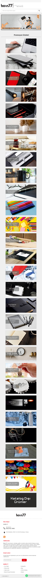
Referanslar (6, 568)
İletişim (22, 572)
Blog (22, 568)
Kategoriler (23, 566)
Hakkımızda (6, 570)
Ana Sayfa (6, 566)
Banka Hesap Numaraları (9, 572)
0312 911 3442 (10, 528)
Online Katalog (24, 570)
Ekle (24, 560)
